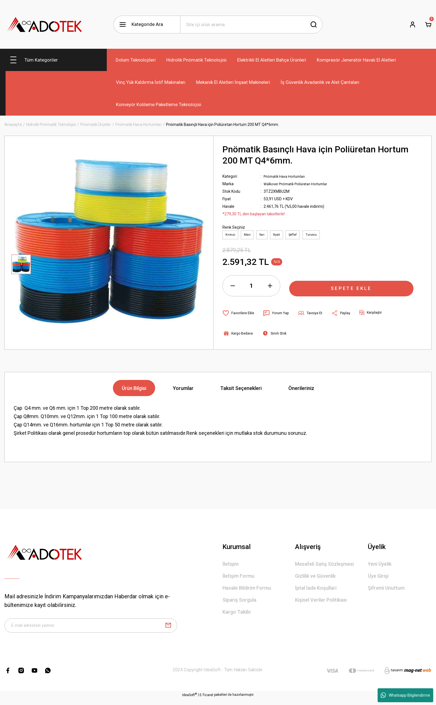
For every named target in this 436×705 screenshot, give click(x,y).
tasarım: (397, 677)
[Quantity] (251, 288)
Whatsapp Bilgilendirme (405, 695)
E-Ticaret (206, 701)
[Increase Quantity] (270, 288)
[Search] (251, 24)
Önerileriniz (301, 391)
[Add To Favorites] (239, 315)
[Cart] (428, 24)
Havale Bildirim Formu (246, 590)
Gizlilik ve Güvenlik (315, 578)
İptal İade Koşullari (315, 590)
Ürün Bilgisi (134, 391)
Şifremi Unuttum (386, 590)
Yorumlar (183, 391)
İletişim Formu (238, 578)
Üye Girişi (378, 578)
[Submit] (168, 630)
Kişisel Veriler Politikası (321, 602)
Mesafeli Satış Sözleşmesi (324, 566)
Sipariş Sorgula (239, 602)
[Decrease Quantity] (233, 288)
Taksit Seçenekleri (241, 391)
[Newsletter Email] (90, 630)
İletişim (230, 566)
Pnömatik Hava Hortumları (287, 176)
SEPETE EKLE (351, 288)
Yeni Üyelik (380, 566)
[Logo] (44, 24)
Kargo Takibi (236, 614)
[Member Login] (412, 24)
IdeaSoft (189, 701)
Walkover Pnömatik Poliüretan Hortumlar (299, 184)
